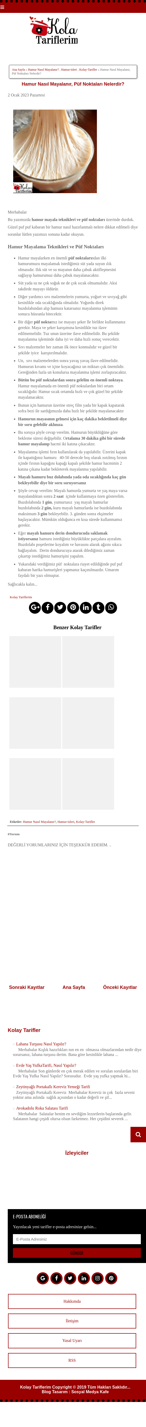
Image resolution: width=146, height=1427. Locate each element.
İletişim (72, 1320)
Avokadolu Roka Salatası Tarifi (42, 1107)
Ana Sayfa (18, 69)
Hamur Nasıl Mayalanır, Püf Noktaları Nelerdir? (73, 84)
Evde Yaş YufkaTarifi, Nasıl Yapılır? (46, 1064)
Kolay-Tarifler (88, 69)
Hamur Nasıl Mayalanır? (43, 69)
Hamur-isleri (69, 69)
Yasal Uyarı (72, 1339)
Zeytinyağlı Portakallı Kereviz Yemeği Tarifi (53, 1086)
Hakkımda (72, 1300)
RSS (72, 1359)
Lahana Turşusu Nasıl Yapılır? (41, 1043)
